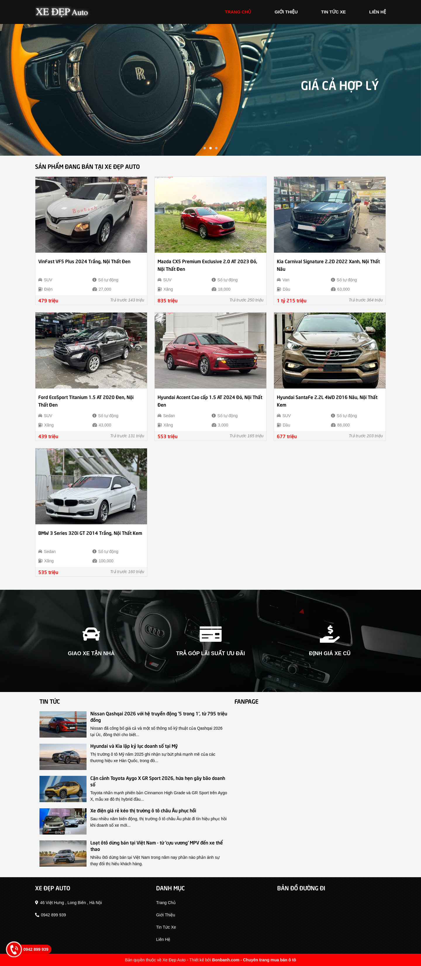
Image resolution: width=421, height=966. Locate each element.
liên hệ (377, 11)
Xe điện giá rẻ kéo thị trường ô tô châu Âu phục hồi (143, 810)
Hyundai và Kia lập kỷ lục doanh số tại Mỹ (134, 745)
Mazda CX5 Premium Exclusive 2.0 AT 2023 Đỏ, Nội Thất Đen (207, 265)
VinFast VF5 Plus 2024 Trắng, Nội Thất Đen (84, 261)
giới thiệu (286, 11)
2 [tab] (210, 148)
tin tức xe (333, 11)
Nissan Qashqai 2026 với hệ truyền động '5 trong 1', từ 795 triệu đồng (158, 716)
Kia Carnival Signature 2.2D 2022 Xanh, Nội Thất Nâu (328, 265)
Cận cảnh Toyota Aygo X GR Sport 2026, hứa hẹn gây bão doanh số (157, 780)
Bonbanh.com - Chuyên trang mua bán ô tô (254, 960)
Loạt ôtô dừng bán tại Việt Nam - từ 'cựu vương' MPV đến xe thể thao (156, 845)
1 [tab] (205, 148)
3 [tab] (216, 148)
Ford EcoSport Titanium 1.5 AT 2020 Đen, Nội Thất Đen (86, 400)
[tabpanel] (210, 90)
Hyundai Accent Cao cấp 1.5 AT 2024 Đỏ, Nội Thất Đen (210, 400)
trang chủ (238, 11)
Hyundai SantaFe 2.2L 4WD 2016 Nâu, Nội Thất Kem (327, 400)
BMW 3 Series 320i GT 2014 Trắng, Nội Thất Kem (90, 532)
